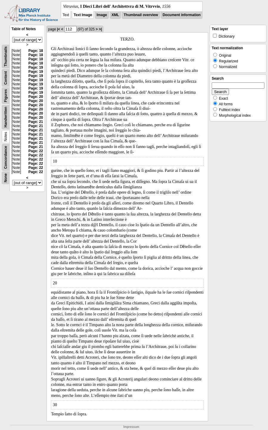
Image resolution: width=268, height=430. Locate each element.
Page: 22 (35, 151)
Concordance (6, 157)
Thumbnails (6, 57)
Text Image (83, 15)
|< (58, 29)
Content (6, 77)
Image (102, 15)
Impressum (131, 427)
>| (100, 29)
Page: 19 (35, 67)
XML (115, 15)
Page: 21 (35, 122)
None (6, 177)
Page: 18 (35, 51)
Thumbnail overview (141, 15)
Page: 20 (35, 97)
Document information (182, 15)
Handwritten (6, 117)
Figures (6, 95)
